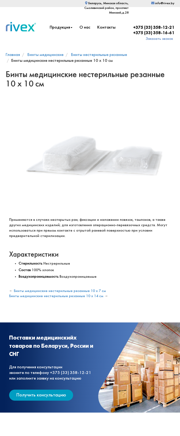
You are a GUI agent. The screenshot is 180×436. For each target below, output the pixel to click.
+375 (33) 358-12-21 (153, 28)
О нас (84, 28)
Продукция (61, 28)
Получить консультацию (41, 395)
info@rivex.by (162, 3)
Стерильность (30, 263)
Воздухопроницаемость (39, 276)
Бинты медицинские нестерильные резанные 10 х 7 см (60, 291)
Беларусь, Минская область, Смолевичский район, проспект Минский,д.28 (106, 8)
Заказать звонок (159, 39)
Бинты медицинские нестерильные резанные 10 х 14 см (56, 296)
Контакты (106, 28)
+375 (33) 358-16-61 (153, 33)
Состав (25, 270)
